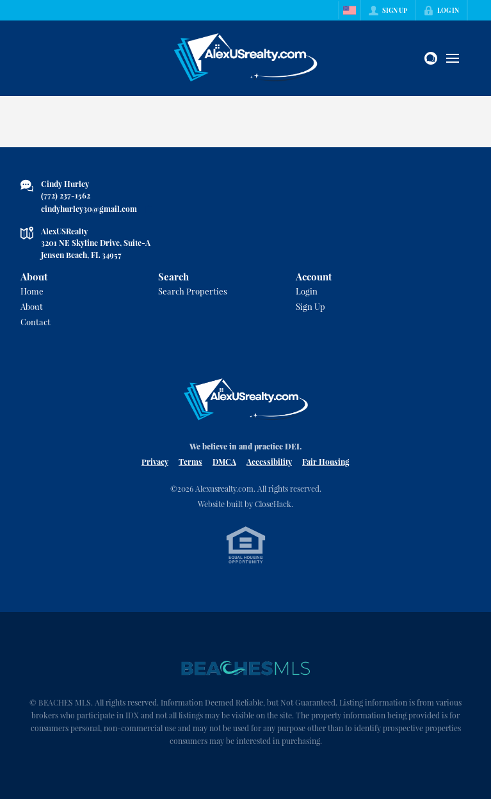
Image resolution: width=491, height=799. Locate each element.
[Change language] (349, 10)
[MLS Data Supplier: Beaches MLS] (245, 668)
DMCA (224, 461)
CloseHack (273, 504)
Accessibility (269, 461)
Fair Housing (326, 461)
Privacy (154, 461)
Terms (190, 461)
